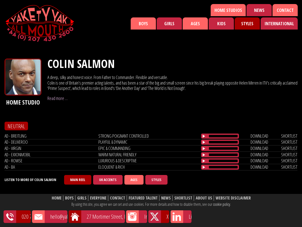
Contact (285, 10)
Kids (221, 23)
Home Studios (228, 10)
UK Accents (108, 179)
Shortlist (183, 198)
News (259, 10)
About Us (204, 198)
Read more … (57, 98)
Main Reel (77, 179)
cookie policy (221, 204)
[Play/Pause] (204, 136)
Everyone (98, 198)
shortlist (289, 136)
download (259, 136)
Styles (247, 23)
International (279, 23)
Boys (143, 23)
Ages (195, 23)
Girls (169, 23)
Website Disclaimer (233, 198)
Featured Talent (143, 198)
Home (57, 198)
